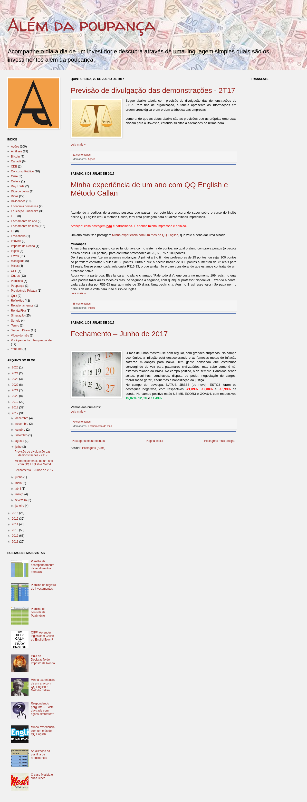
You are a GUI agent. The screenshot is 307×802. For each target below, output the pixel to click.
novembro (22, 424)
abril (18, 488)
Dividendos (18, 201)
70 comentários (82, 421)
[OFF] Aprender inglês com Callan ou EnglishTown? (42, 636)
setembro (21, 435)
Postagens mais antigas (219, 441)
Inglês (91, 307)
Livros (15, 256)
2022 (15, 384)
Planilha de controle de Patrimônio (38, 612)
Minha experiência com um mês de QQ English (145, 235)
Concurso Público (22, 171)
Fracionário (18, 236)
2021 (15, 390)
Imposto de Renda (23, 246)
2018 (15, 407)
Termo (15, 325)
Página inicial (154, 441)
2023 (15, 379)
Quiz (14, 295)
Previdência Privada (24, 290)
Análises (16, 151)
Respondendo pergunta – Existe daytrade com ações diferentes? (42, 709)
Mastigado (17, 261)
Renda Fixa (18, 310)
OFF (14, 271)
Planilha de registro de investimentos (43, 586)
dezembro (22, 418)
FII (12, 231)
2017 (15, 413)
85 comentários (82, 303)
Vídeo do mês (20, 335)
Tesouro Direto (20, 330)
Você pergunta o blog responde (31, 340)
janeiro (20, 505)
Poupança (17, 285)
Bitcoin (15, 156)
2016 (15, 513)
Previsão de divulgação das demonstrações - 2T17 (153, 90)
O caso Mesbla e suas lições (42, 776)
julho (18, 446)
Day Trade (17, 186)
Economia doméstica (24, 206)
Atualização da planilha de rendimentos (40, 754)
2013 (15, 530)
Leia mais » (78, 144)
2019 (15, 402)
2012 (15, 535)
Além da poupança (81, 24)
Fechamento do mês (100, 426)
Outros (15, 275)
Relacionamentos (22, 305)
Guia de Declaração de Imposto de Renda (43, 659)
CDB (14, 166)
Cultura (15, 181)
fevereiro (21, 500)
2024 (15, 373)
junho (19, 477)
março (19, 494)
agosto (20, 441)
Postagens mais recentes (88, 441)
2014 (15, 524)
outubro (20, 429)
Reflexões (17, 300)
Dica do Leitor (20, 191)
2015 (15, 518)
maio (18, 483)
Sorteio (15, 320)
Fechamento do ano (24, 221)
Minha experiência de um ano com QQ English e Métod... (34, 462)
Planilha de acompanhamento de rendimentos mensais (42, 567)
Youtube (16, 349)
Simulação (18, 315)
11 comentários (82, 154)
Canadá (16, 161)
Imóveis (16, 241)
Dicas (14, 196)
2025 (15, 367)
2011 (15, 541)
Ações (91, 159)
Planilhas (17, 281)
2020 (15, 396)
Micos (15, 265)
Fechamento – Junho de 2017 (119, 334)
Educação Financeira (24, 211)
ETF (14, 216)
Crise (14, 176)
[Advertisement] (159, 459)
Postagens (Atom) (94, 448)
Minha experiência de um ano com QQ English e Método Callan (43, 685)
